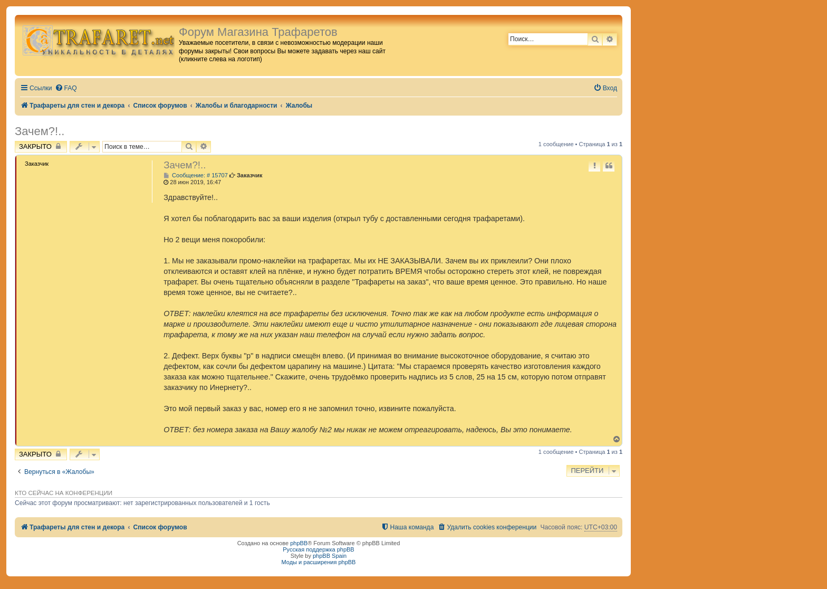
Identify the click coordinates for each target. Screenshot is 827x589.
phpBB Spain (330, 556)
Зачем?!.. (39, 131)
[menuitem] (66, 88)
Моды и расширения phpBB (319, 562)
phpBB (298, 543)
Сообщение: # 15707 (196, 175)
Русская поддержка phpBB (318, 549)
